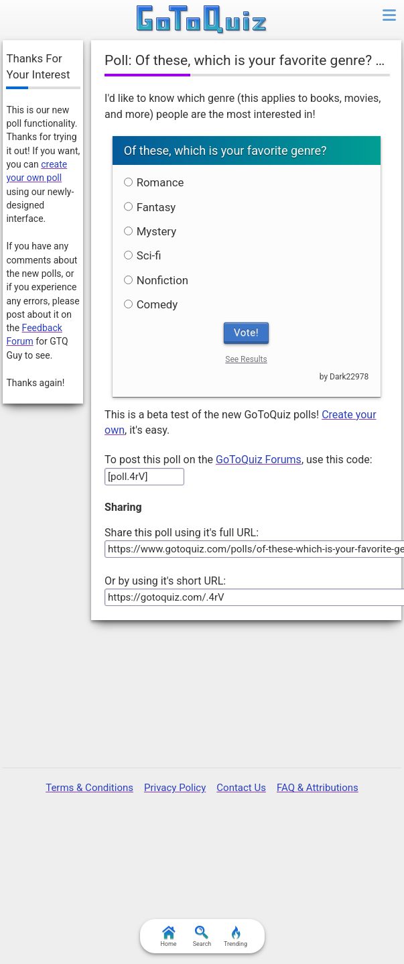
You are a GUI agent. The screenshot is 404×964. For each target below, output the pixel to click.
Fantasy (150, 207)
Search (202, 936)
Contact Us (241, 788)
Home (168, 936)
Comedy (151, 304)
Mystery (150, 231)
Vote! (246, 332)
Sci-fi (142, 255)
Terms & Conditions (89, 788)
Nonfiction (156, 280)
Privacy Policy (175, 788)
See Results (246, 359)
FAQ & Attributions (317, 788)
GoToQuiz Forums (258, 459)
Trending (235, 936)
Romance (154, 182)
